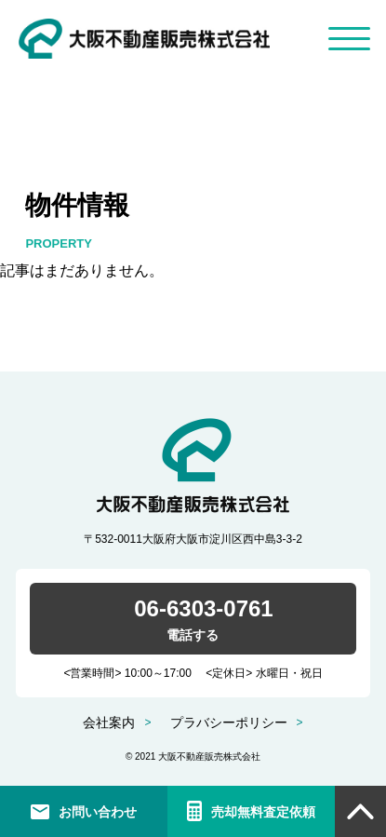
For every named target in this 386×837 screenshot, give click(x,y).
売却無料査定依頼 (263, 811)
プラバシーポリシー (228, 722)
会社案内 (109, 722)
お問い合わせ (98, 811)
